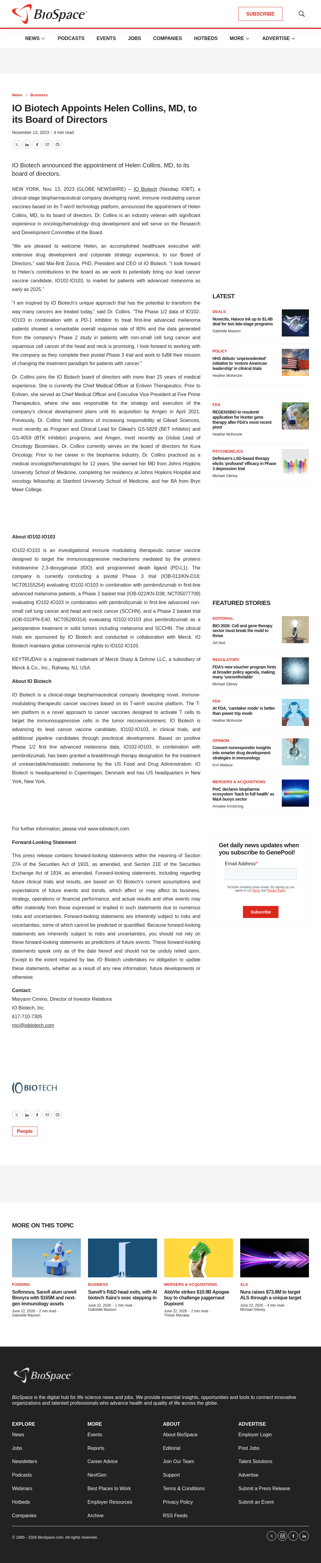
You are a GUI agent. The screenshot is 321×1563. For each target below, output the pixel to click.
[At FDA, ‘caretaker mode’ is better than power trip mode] (295, 712)
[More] (43, 38)
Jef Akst (218, 643)
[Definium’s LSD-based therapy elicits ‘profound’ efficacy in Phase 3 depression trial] (295, 462)
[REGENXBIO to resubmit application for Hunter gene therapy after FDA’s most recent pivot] (295, 416)
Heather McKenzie (227, 376)
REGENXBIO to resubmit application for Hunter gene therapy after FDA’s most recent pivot (242, 420)
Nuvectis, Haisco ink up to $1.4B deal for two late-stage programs (242, 322)
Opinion (220, 740)
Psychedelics (227, 451)
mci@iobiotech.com (33, 1025)
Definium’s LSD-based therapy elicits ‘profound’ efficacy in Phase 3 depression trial (244, 463)
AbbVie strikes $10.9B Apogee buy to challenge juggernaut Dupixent (196, 1297)
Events (106, 38)
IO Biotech (145, 189)
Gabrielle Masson (226, 331)
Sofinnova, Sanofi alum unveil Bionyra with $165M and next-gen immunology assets (44, 1297)
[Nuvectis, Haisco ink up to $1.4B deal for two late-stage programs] (295, 322)
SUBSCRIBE (260, 14)
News (32, 38)
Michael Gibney (225, 476)
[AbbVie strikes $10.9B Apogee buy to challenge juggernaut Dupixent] (198, 1258)
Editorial (223, 618)
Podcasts (71, 38)
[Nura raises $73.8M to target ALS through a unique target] (274, 1258)
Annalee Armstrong (227, 806)
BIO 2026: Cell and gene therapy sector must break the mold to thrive (242, 630)
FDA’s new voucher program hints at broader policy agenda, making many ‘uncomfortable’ (244, 672)
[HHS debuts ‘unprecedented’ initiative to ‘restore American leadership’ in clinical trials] (295, 362)
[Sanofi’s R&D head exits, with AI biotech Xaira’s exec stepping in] (122, 1258)
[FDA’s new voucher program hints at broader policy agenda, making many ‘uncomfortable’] (295, 670)
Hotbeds (206, 38)
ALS (244, 1284)
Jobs (134, 38)
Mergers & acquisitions (239, 782)
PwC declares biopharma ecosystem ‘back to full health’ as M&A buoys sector (243, 794)
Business (39, 95)
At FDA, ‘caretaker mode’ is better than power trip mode (243, 711)
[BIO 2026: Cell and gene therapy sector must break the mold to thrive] (295, 629)
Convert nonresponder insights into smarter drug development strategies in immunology (241, 752)
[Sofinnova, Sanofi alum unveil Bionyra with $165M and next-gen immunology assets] (46, 1258)
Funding (21, 1284)
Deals (219, 311)
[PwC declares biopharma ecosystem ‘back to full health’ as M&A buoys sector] (295, 793)
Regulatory (225, 659)
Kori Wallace (222, 765)
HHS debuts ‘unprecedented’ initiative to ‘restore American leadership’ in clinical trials (239, 363)
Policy (219, 351)
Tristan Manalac (177, 1315)
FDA (216, 404)
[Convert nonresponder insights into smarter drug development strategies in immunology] (295, 751)
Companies (167, 38)
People (25, 1131)
